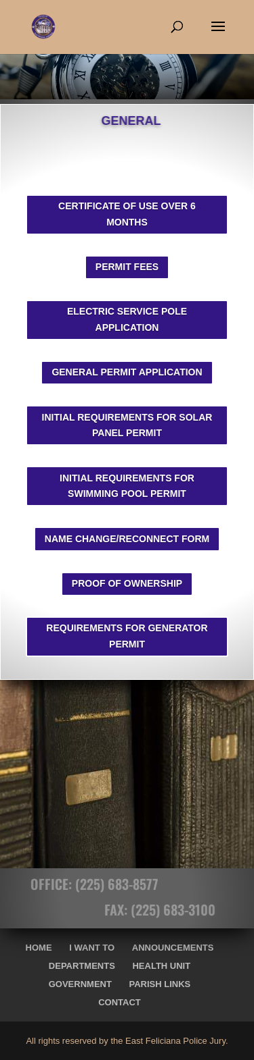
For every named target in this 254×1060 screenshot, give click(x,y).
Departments (82, 966)
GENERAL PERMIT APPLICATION (126, 372)
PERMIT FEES (127, 266)
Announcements (173, 948)
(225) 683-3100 (181, 909)
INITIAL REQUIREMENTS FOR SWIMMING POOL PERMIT (127, 486)
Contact (119, 1002)
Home (39, 948)
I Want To (91, 948)
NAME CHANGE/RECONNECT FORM (127, 538)
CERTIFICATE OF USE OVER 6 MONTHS (127, 214)
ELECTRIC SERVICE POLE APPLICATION (127, 319)
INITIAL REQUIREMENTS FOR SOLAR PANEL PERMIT (127, 425)
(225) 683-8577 (108, 884)
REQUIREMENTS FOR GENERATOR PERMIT (126, 636)
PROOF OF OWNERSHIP (127, 583)
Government (80, 984)
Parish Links (160, 984)
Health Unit (161, 966)
